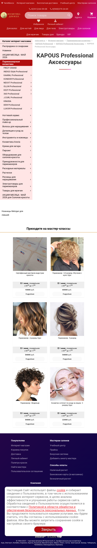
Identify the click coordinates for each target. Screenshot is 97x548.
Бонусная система (59, 454)
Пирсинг (6, 150)
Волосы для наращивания (15, 126)
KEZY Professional (12, 90)
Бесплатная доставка (47, 3)
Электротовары (67, 28)
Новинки (6, 50)
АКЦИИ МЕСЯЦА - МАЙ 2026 (14, 56)
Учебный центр (67, 3)
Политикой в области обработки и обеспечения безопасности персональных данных (42, 508)
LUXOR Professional (13, 108)
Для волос (12, 28)
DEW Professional (12, 105)
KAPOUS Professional (44, 44)
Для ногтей (25, 28)
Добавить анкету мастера (63, 458)
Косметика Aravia (11, 142)
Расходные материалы (13, 168)
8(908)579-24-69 (59, 9)
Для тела (51, 28)
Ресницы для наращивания (9, 178)
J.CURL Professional (13, 97)
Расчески (7, 172)
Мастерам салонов (87, 3)
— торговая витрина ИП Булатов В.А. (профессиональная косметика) (53, 541)
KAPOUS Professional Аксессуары (70, 44)
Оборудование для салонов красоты (11, 155)
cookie (61, 490)
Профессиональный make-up (12, 120)
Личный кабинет (19, 458)
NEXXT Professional (13, 82)
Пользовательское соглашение (27, 471)
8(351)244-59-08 (38, 9)
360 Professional (11, 94)
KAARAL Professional (13, 75)
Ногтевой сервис (10, 115)
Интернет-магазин (25, 3)
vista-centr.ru (40, 41)
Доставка (16, 454)
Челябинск (7, 3)
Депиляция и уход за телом (12, 131)
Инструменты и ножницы (15, 137)
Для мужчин (32, 34)
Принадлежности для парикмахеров (13, 162)
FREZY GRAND (10, 68)
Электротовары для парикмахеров (12, 185)
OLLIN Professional (12, 86)
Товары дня (48, 34)
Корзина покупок (19, 450)
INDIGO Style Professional (15, 71)
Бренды (60, 34)
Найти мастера (18, 467)
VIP (69, 34)
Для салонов (84, 28)
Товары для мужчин (12, 190)
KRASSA (7, 101)
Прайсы (54, 450)
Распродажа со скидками (15, 46)
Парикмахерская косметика (11, 62)
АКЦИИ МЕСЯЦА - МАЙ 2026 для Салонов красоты (16, 196)
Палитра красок (19, 462)
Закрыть (48, 529)
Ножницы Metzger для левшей (12, 213)
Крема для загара (11, 146)
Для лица (39, 28)
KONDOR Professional (14, 79)
